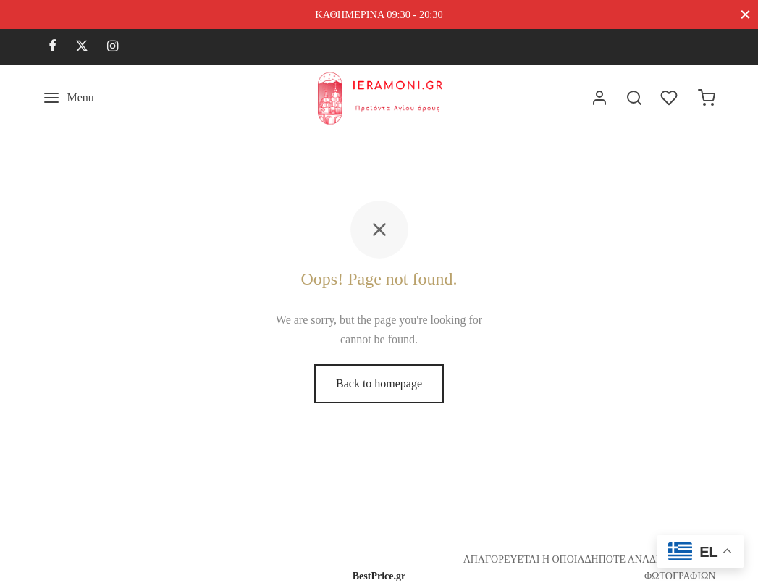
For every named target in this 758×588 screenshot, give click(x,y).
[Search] (634, 97)
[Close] (745, 14)
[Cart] (706, 97)
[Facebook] (52, 47)
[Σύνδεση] (599, 97)
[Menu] (68, 98)
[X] (82, 47)
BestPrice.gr (379, 576)
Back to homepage (379, 383)
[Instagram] (112, 47)
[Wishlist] (670, 97)
